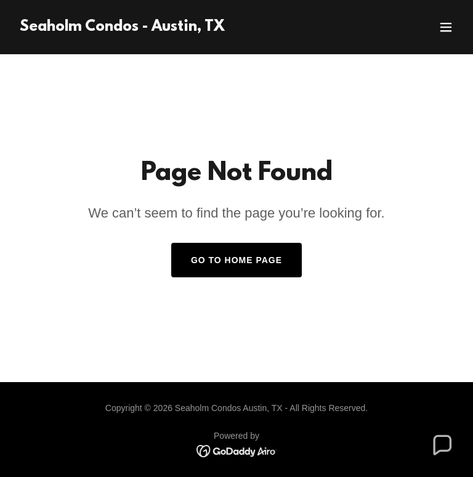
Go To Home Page (236, 260)
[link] (122, 27)
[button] (446, 27)
